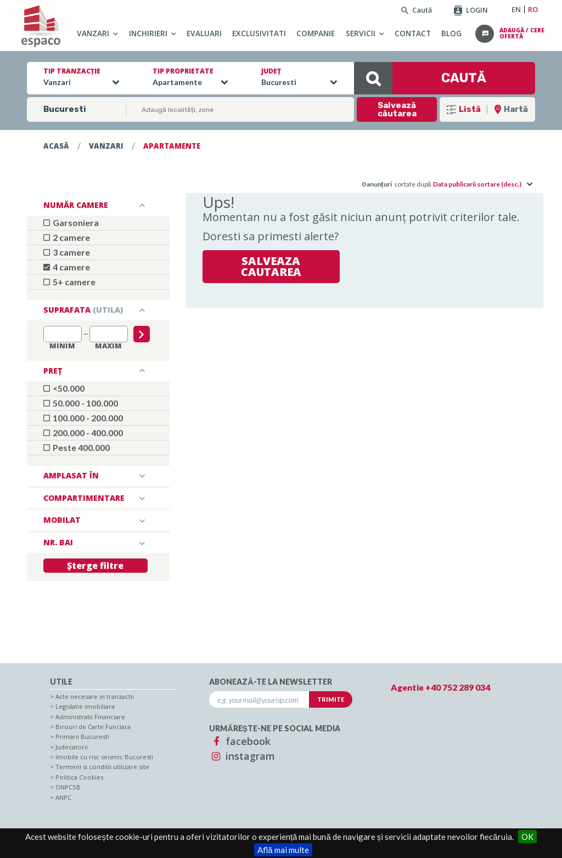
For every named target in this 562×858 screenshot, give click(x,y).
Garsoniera (71, 222)
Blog (451, 33)
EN (516, 9)
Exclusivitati (259, 33)
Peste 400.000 (76, 447)
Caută (416, 10)
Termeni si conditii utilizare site (102, 767)
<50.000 (64, 388)
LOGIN (471, 10)
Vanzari (93, 33)
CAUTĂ (420, 78)
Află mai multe (282, 850)
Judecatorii (71, 747)
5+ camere (69, 281)
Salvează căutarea (397, 109)
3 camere (66, 252)
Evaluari (204, 33)
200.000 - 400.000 (83, 432)
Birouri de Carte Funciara (93, 726)
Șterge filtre (95, 566)
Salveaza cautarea (271, 266)
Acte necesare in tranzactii (94, 696)
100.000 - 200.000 (83, 418)
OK (527, 837)
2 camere (66, 237)
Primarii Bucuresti (82, 736)
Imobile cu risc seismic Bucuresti (104, 757)
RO (533, 9)
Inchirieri (148, 33)
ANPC (63, 797)
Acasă (56, 146)
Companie (315, 33)
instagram (242, 756)
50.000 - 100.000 (80, 403)
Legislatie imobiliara (85, 706)
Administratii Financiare (90, 717)
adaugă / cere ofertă (521, 34)
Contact (413, 33)
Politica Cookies (79, 777)
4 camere (66, 267)
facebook (240, 741)
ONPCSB (68, 787)
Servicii (360, 33)
